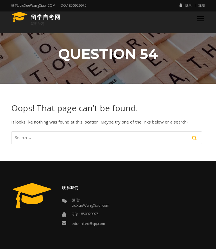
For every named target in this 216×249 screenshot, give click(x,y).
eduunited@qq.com (88, 223)
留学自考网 (45, 17)
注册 (201, 5)
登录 (185, 5)
